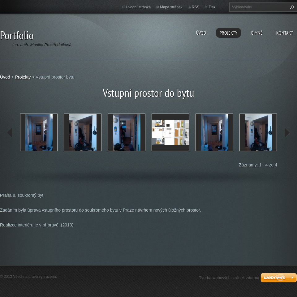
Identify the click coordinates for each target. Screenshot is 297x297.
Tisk (212, 7)
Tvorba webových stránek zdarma (229, 277)
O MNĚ (257, 33)
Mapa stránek (171, 7)
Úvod (201, 33)
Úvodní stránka (138, 7)
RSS (196, 7)
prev (10, 132)
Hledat (291, 7)
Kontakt (284, 33)
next (287, 132)
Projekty (228, 33)
